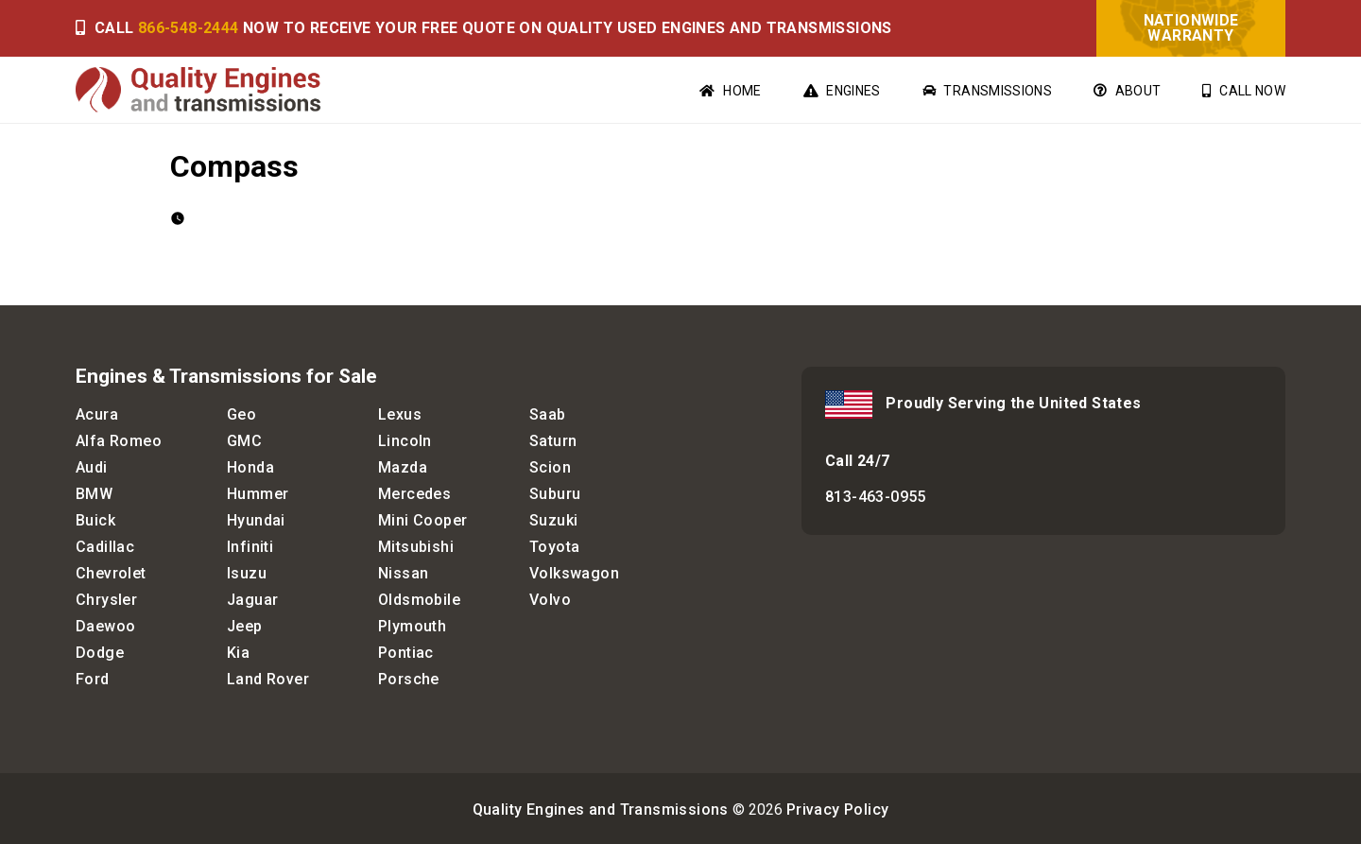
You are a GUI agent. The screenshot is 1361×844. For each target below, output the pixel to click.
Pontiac (406, 653)
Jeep (245, 626)
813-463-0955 (875, 497)
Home (730, 90)
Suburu (554, 494)
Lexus (400, 414)
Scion (550, 467)
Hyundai (256, 520)
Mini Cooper (422, 520)
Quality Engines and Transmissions (601, 809)
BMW (94, 494)
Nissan (403, 573)
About (1127, 90)
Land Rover (268, 679)
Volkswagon (574, 573)
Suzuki (553, 520)
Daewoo (105, 626)
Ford (93, 679)
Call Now (1243, 90)
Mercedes (414, 494)
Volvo (550, 600)
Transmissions (987, 90)
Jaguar (252, 600)
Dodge (100, 653)
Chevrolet (111, 573)
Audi (92, 467)
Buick (95, 520)
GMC (244, 441)
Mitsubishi (416, 547)
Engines (842, 90)
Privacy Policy (837, 809)
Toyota (554, 547)
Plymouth (412, 626)
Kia (238, 653)
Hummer (257, 494)
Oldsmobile (419, 600)
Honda (250, 467)
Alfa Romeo (119, 441)
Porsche (408, 679)
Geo (241, 414)
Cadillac (105, 547)
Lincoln (405, 441)
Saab (547, 414)
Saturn (553, 441)
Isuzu (247, 573)
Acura (97, 414)
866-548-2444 (188, 28)
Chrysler (106, 600)
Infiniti (250, 547)
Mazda (402, 467)
